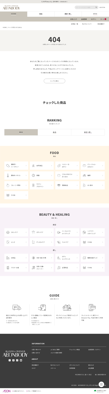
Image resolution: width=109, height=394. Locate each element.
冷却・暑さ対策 (41, 258)
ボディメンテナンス (66, 257)
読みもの (91, 365)
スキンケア (14, 232)
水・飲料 (90, 185)
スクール (53, 368)
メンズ (13, 242)
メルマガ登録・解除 (56, 353)
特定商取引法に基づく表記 (83, 375)
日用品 (13, 258)
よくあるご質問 (55, 350)
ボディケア (39, 232)
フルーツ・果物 (15, 185)
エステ (34, 368)
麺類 (89, 175)
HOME (5, 27)
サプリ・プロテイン (39, 185)
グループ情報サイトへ (34, 391)
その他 (13, 195)
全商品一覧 (74, 24)
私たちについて (87, 24)
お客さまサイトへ (19, 391)
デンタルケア (40, 242)
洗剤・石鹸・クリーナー (40, 267)
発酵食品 (65, 185)
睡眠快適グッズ (92, 258)
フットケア (65, 242)
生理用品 (65, 268)
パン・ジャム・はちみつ (92, 165)
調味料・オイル (16, 175)
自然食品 (39, 166)
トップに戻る (54, 81)
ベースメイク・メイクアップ (66, 232)
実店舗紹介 (101, 24)
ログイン (93, 19)
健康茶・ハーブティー (15, 165)
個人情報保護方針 (100, 375)
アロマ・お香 (15, 268)
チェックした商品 (74, 350)
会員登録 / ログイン (94, 350)
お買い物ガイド (36, 350)
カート (103, 19)
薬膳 (37, 175)
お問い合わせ (36, 353)
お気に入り (73, 19)
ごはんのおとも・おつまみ (67, 175)
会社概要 (91, 368)
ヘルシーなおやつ (65, 165)
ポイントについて (74, 365)
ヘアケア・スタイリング (91, 232)
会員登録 (84, 19)
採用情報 (72, 368)
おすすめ (102, 7)
